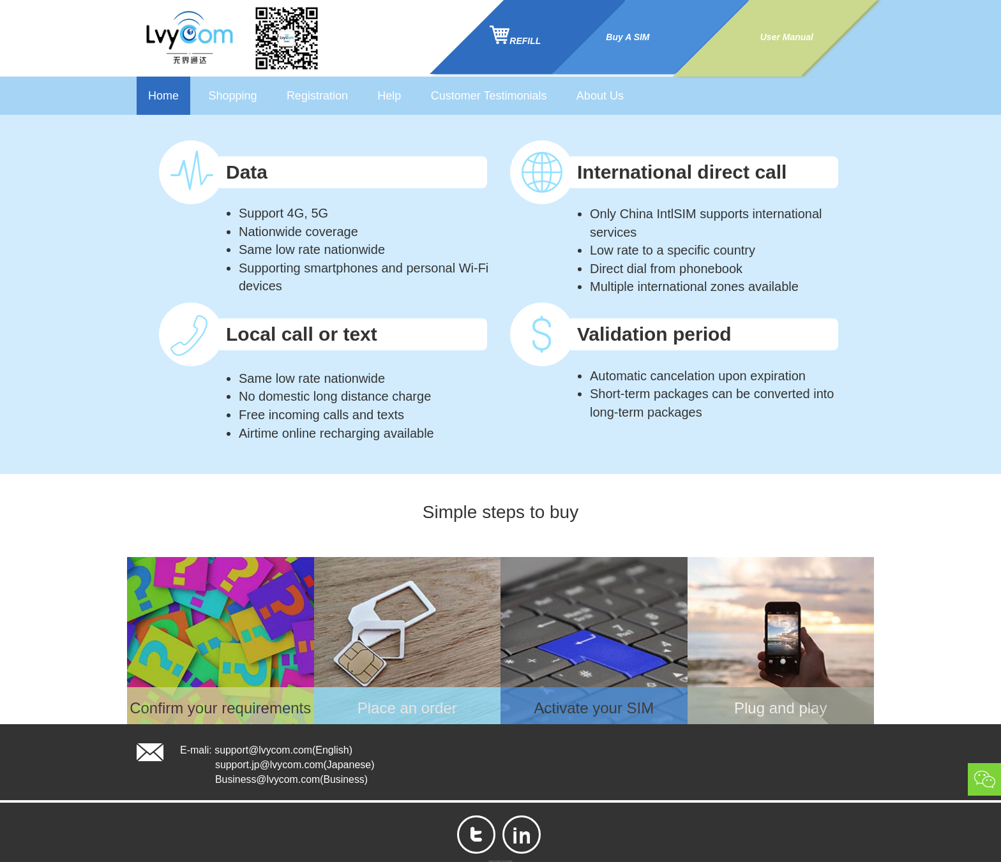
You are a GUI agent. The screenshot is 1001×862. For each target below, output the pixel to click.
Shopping (232, 95)
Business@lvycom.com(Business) (292, 779)
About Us (600, 95)
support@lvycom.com (263, 750)
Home (163, 95)
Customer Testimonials (489, 95)
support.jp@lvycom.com (269, 764)
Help (389, 95)
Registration (317, 95)
